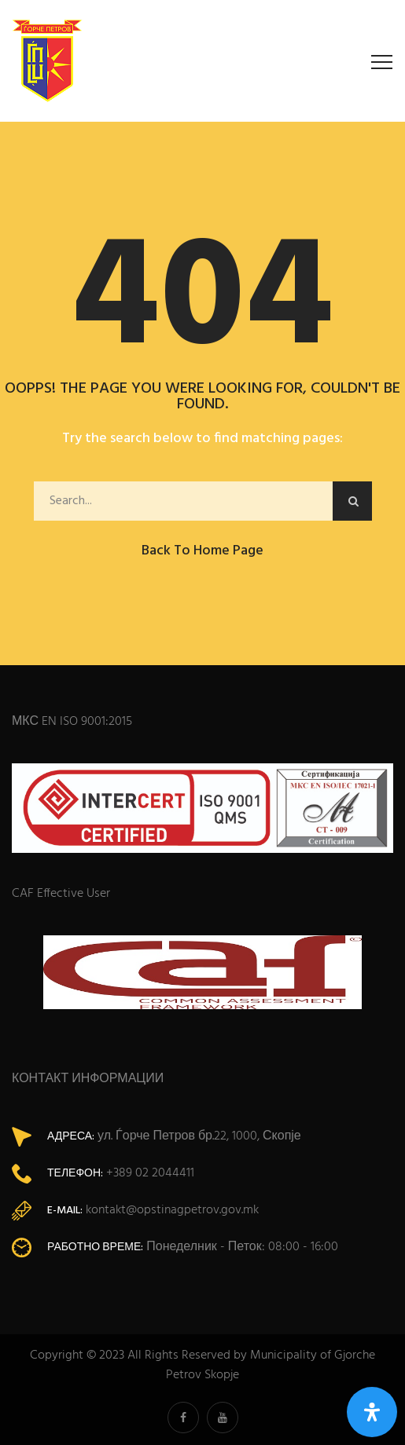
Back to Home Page (202, 551)
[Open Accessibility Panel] (372, 1412)
